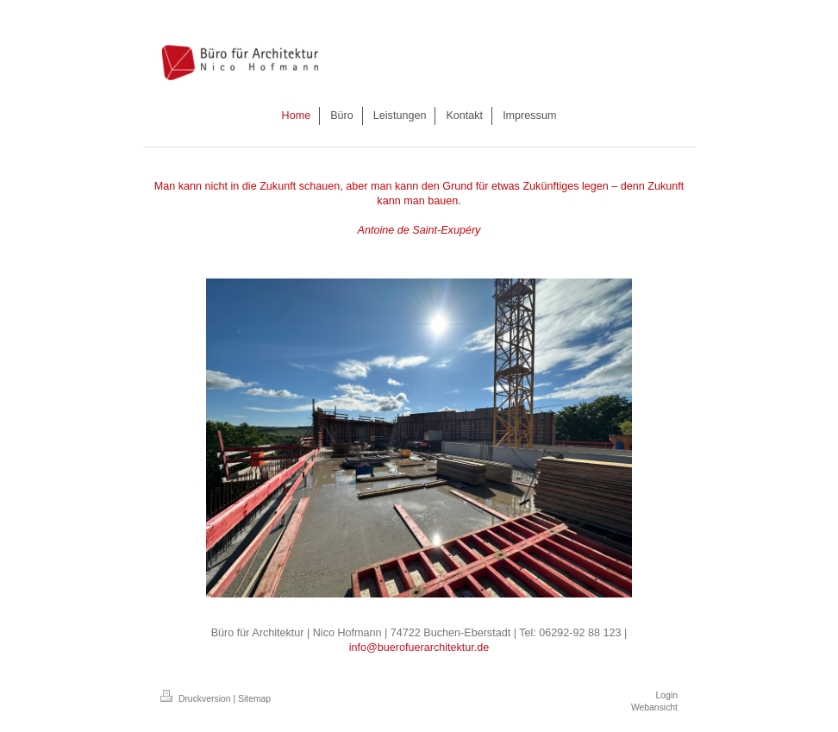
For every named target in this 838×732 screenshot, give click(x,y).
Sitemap (254, 699)
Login (667, 695)
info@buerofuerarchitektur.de (419, 647)
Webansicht (654, 707)
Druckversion (196, 699)
